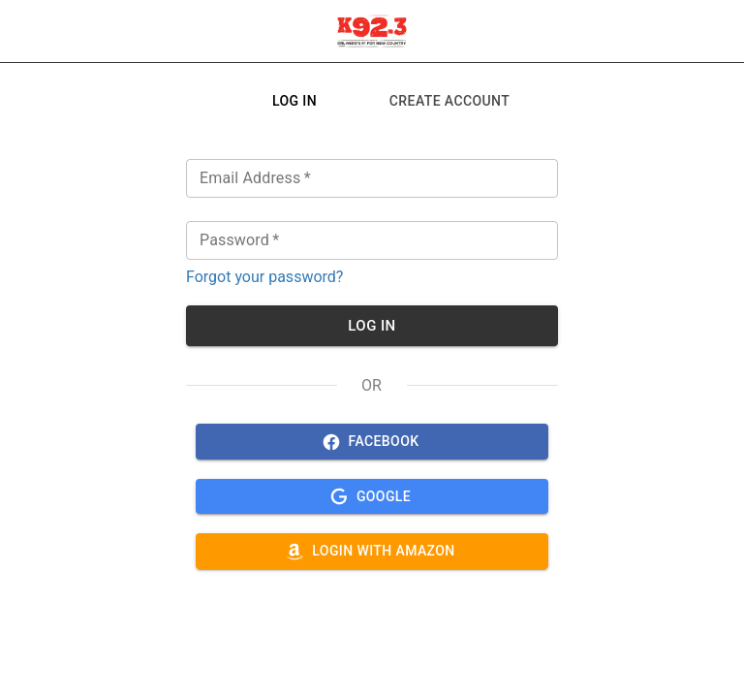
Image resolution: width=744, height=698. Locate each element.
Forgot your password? (264, 277)
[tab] (294, 101)
